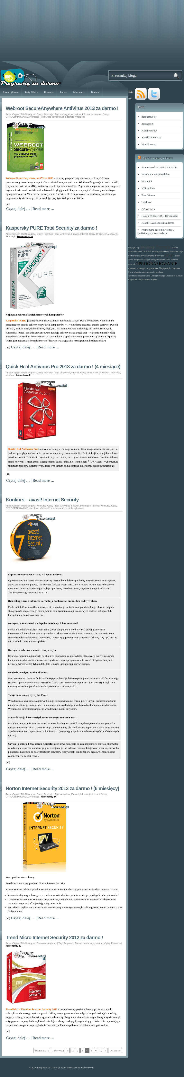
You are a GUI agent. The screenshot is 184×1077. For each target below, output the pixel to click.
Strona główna (10, 91)
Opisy (39, 114)
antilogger (65, 114)
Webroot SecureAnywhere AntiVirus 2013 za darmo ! (62, 108)
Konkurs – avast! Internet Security (42, 499)
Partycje (131, 247)
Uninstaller (170, 276)
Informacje (79, 91)
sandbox (10, 375)
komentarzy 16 (25, 236)
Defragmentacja (158, 276)
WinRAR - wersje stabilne (155, 174)
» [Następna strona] (106, 1050)
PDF (130, 99)
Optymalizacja (134, 272)
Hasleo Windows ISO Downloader (159, 215)
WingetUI (146, 181)
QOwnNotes (148, 209)
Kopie (147, 259)
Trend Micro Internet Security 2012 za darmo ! (54, 937)
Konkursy (41, 505)
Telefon (174, 247)
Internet (98, 114)
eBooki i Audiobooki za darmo (157, 222)
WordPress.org (149, 144)
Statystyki (159, 256)
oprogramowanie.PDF (160, 259)
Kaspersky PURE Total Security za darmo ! (51, 228)
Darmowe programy (47, 943)
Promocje (48, 114)
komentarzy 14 (48, 796)
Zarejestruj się (149, 116)
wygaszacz (139, 259)
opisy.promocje (148, 272)
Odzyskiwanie (144, 279)
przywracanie (152, 268)
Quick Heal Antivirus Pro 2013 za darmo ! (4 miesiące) (63, 366)
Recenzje (49, 91)
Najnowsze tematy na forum (157, 157)
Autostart (132, 268)
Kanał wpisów (149, 130)
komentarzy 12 (13, 945)
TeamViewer (148, 195)
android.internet (135, 251)
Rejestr (154, 279)
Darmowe (176, 268)
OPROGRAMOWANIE (17, 117)
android (131, 264)
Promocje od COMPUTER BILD (159, 167)
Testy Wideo (31, 91)
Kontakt (95, 91)
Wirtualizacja (134, 256)
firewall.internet (147, 256)
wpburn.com (87, 1067)
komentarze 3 (23, 375)
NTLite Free (148, 188)
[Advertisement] (92, 32)
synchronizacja (176, 251)
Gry (137, 247)
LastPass (146, 202)
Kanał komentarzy (151, 137)
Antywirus (76, 114)
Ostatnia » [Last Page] (115, 1050)
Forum (63, 91)
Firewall (75, 234)
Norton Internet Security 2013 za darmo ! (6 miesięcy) (62, 788)
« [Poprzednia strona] (67, 1050)
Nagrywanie (165, 268)
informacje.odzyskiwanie (139, 276)
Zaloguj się (147, 123)
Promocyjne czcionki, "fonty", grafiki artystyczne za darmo (156, 231)
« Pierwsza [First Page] (58, 1050)
